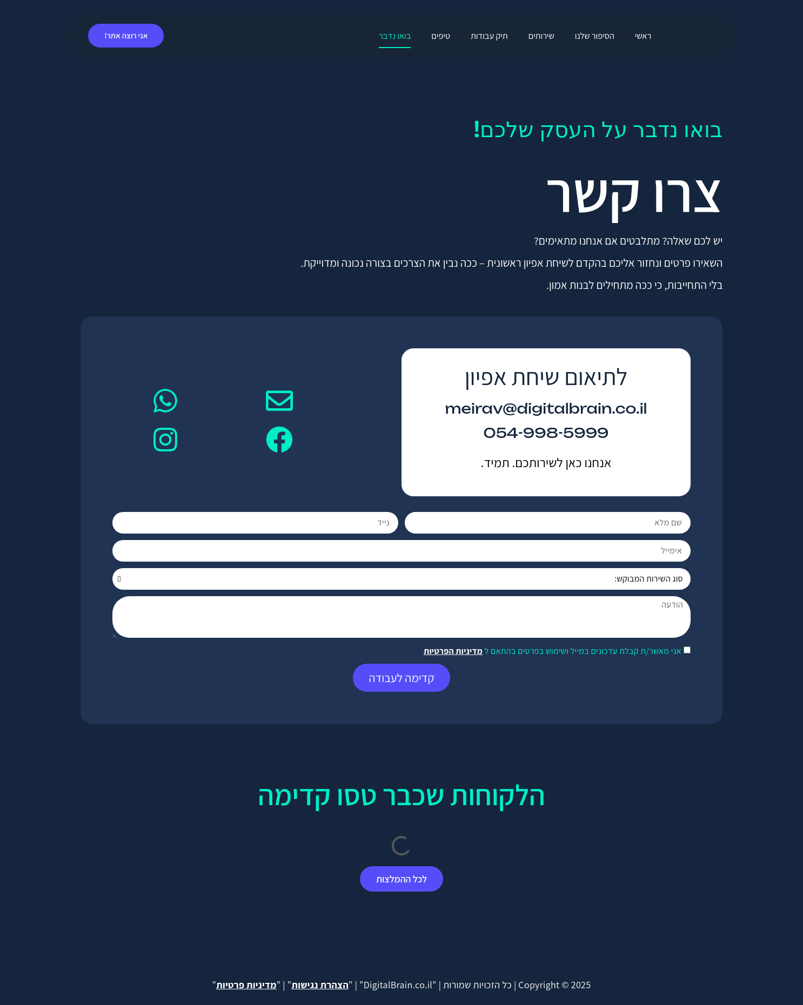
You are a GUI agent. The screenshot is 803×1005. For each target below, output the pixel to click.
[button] (401, 879)
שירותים (541, 36)
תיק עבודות (489, 36)
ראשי (643, 36)
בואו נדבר (395, 36)
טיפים (440, 36)
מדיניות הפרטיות (453, 651)
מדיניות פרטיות (246, 985)
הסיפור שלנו (594, 36)
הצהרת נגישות (320, 985)
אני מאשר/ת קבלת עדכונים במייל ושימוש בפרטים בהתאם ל (552, 651)
